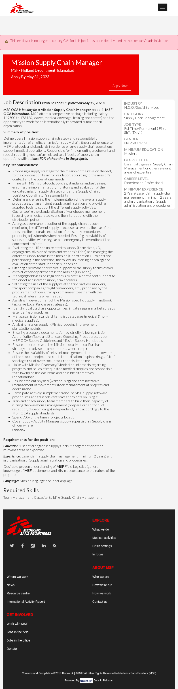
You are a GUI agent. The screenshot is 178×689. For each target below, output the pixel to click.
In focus (97, 554)
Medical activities (104, 538)
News (11, 585)
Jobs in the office (18, 640)
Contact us (99, 601)
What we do (100, 529)
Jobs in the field (17, 632)
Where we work (17, 576)
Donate (12, 648)
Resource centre (18, 593)
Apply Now (119, 86)
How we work (101, 593)
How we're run (102, 585)
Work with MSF (17, 624)
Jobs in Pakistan (103, 680)
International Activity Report (26, 601)
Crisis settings (102, 546)
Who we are (100, 576)
